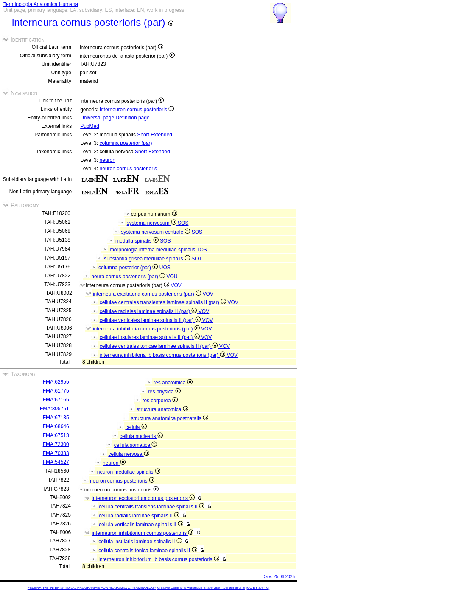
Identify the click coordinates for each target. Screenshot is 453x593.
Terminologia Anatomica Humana (40, 4)
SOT (196, 259)
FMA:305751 (54, 409)
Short (143, 135)
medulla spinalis (137, 241)
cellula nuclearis (141, 436)
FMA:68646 (56, 426)
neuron (107, 160)
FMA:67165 (56, 400)
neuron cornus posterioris (128, 169)
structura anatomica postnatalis (169, 418)
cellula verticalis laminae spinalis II (141, 525)
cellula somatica (135, 445)
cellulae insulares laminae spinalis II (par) (150, 337)
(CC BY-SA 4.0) (257, 588)
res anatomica (173, 383)
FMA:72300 (56, 444)
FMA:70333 (56, 453)
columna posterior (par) (126, 143)
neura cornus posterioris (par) (128, 277)
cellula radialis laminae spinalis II (139, 516)
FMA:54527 (56, 462)
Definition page (133, 118)
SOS (183, 223)
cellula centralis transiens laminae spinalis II (151, 507)
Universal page (97, 118)
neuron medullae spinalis (128, 472)
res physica (164, 392)
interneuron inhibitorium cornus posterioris (142, 533)
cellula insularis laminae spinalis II (140, 542)
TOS (201, 250)
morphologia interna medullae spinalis (153, 250)
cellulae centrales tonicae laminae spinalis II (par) (159, 346)
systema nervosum (152, 223)
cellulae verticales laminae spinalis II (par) (151, 320)
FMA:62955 (56, 382)
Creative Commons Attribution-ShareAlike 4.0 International (201, 588)
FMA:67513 (56, 435)
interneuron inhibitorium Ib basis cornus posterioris (158, 559)
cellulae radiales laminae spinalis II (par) (149, 311)
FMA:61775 (56, 391)
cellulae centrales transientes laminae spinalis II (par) (164, 302)
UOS (165, 268)
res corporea (160, 401)
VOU (171, 277)
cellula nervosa (128, 454)
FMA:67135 (56, 418)
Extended (161, 135)
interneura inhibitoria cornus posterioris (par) (147, 329)
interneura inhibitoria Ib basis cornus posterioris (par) (163, 355)
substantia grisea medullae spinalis (147, 259)
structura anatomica (162, 409)
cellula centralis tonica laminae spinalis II (147, 550)
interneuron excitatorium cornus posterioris (143, 498)
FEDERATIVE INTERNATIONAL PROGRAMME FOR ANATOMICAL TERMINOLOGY (92, 588)
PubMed (89, 126)
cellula (135, 427)
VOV (176, 285)
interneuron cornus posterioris (137, 110)
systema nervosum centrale (156, 232)
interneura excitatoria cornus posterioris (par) (147, 294)
